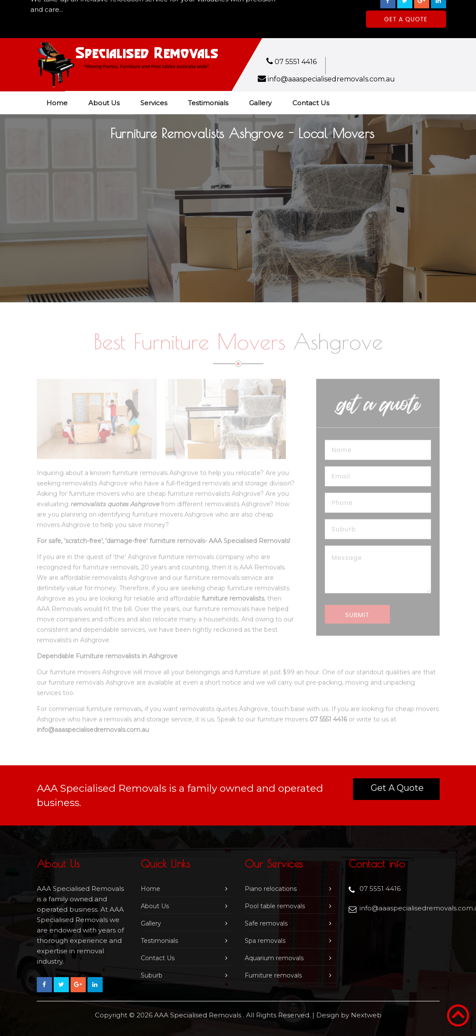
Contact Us (310, 103)
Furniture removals (273, 975)
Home (57, 103)
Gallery (260, 103)
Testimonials (208, 103)
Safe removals (266, 923)
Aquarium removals (274, 958)
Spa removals (265, 941)
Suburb (151, 975)
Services (153, 103)
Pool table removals (275, 906)
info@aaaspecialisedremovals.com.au (331, 79)
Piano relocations (271, 889)
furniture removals (110, 569)
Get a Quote (397, 788)
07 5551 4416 (296, 62)
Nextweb (366, 1015)
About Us (104, 103)
